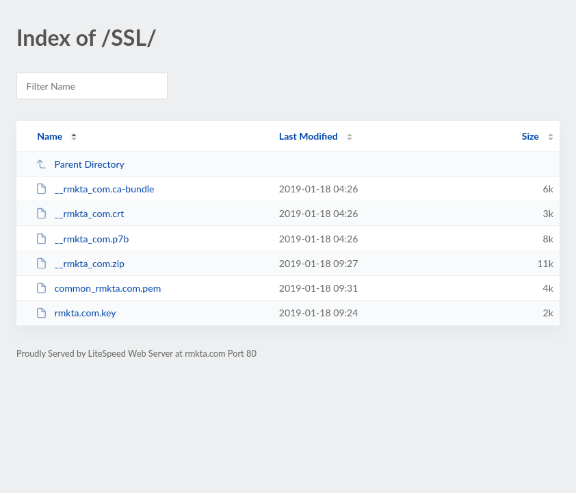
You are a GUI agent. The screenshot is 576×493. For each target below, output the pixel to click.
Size (530, 136)
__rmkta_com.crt (80, 213)
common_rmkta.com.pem (98, 288)
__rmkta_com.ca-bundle (95, 188)
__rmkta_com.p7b (82, 238)
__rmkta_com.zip (80, 263)
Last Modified (308, 136)
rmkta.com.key (76, 312)
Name (49, 136)
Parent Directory (80, 164)
